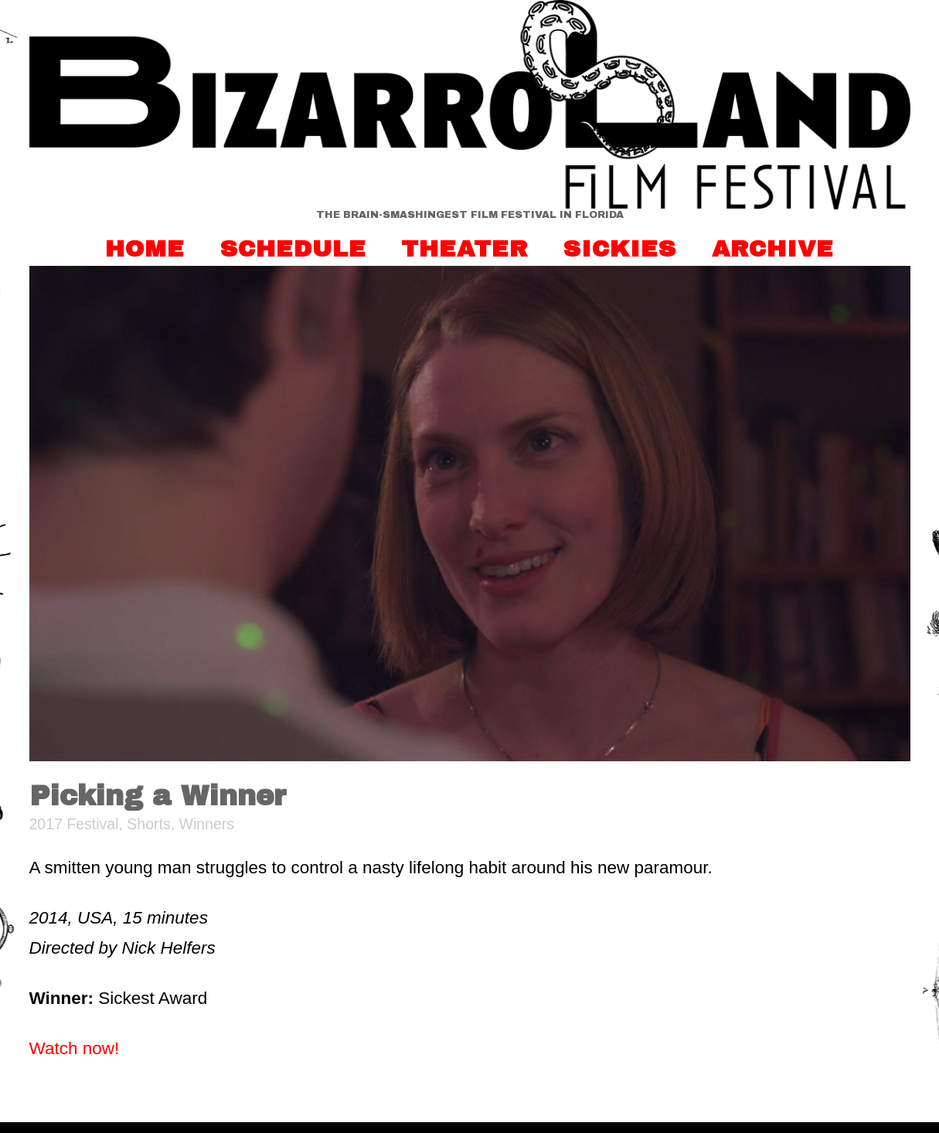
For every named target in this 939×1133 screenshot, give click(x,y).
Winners (207, 823)
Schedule (293, 248)
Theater (465, 248)
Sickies (619, 248)
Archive (773, 248)
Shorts (148, 823)
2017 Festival (74, 823)
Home (145, 248)
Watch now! (74, 1048)
